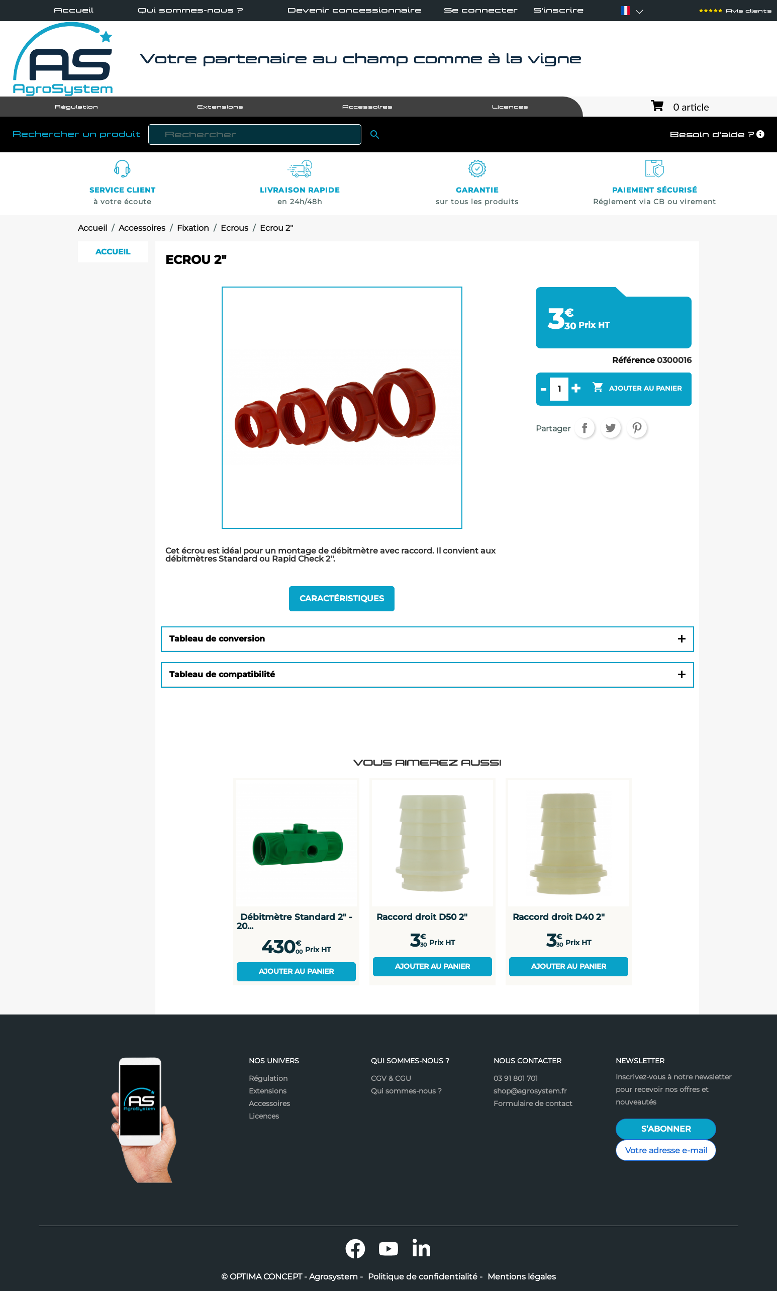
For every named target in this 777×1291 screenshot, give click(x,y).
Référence (633, 360)
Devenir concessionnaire (354, 10)
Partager (584, 428)
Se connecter (481, 10)
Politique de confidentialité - (425, 1277)
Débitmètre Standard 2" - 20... (294, 921)
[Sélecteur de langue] (625, 10)
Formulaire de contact (533, 1103)
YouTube (388, 1249)
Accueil (73, 10)
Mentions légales (522, 1277)
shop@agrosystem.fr (530, 1090)
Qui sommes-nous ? (190, 10)
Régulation (268, 1078)
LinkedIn (422, 1249)
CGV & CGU (391, 1078)
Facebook (355, 1249)
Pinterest (637, 428)
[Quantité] (559, 389)
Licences (264, 1116)
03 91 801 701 (516, 1078)
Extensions (267, 1090)
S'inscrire (558, 10)
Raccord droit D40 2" (559, 916)
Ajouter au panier (296, 971)
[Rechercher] (254, 134)
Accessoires (269, 1103)
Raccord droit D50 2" (421, 916)
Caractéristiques (342, 598)
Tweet (611, 428)
